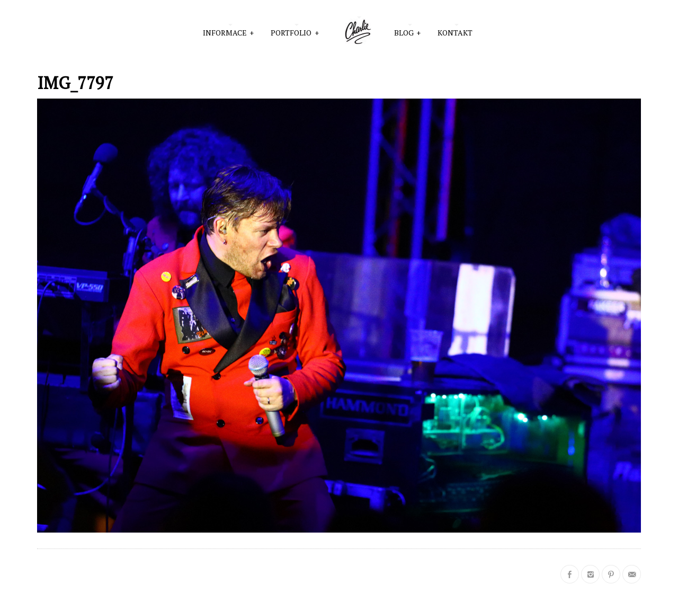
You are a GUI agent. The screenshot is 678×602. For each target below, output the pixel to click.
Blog (408, 32)
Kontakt (455, 33)
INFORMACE (229, 32)
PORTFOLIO (295, 32)
